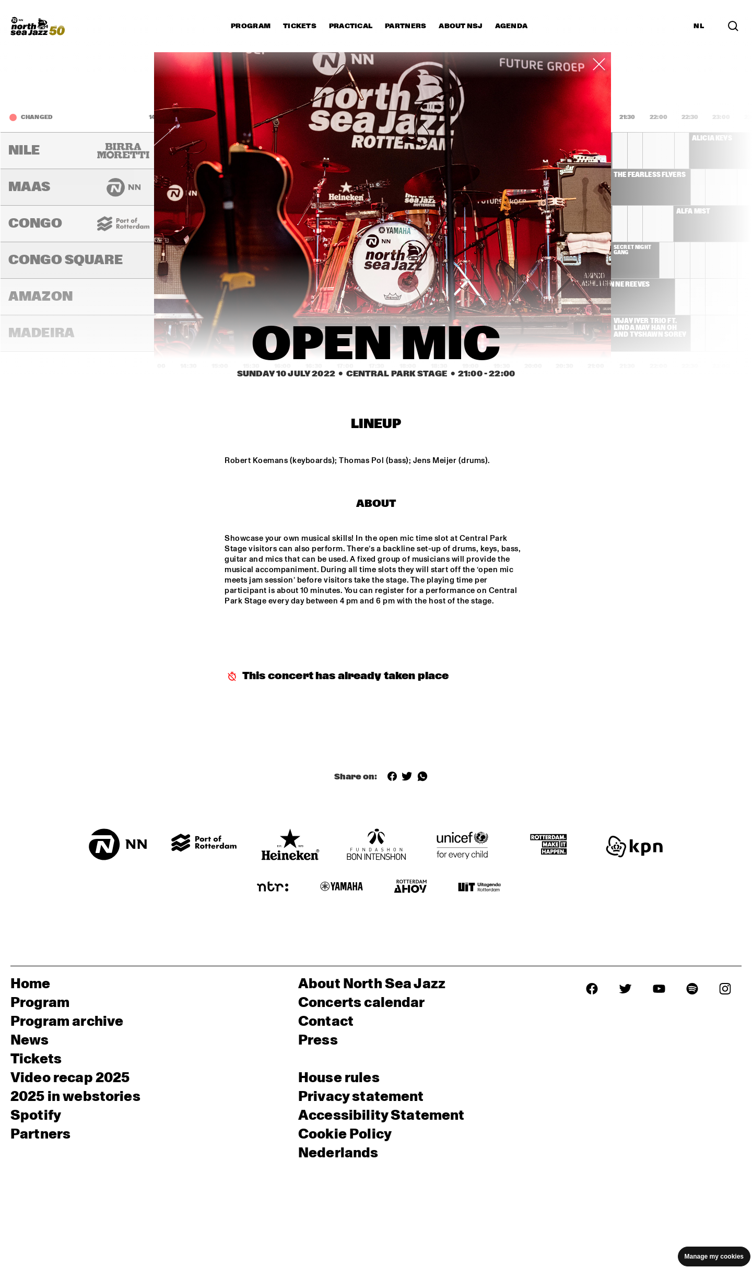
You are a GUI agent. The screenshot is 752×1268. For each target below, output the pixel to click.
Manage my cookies (714, 1256)
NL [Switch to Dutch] (699, 26)
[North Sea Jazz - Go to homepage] (37, 26)
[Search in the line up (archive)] (733, 26)
